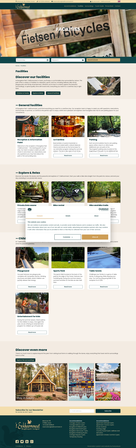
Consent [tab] (40, 216)
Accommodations (70, 6)
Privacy (28, 446)
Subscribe (108, 411)
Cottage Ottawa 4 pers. (77, 423)
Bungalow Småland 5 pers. (78, 427)
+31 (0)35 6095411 (43, 1)
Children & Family (23, 93)
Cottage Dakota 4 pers (77, 425)
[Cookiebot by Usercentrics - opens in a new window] (100, 209)
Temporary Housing (75, 437)
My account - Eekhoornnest (100, 1)
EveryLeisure (116, 446)
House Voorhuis (101, 427)
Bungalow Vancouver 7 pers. (78, 431)
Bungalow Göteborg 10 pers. (78, 433)
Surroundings (89, 6)
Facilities (80, 6)
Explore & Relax (38, 93)
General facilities (53, 93)
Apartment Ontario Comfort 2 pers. (108, 435)
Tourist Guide (99, 6)
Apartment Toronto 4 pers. (105, 425)
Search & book (93, 60)
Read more (68, 155)
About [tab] (96, 216)
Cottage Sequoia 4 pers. (77, 435)
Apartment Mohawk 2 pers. (105, 423)
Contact (117, 6)
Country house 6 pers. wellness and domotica (108, 432)
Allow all (95, 237)
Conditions (19, 446)
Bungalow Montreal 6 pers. (78, 429)
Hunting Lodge (101, 429)
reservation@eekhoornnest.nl (62, 1)
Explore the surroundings (25, 360)
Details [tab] (68, 216)
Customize (68, 237)
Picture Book (109, 6)
